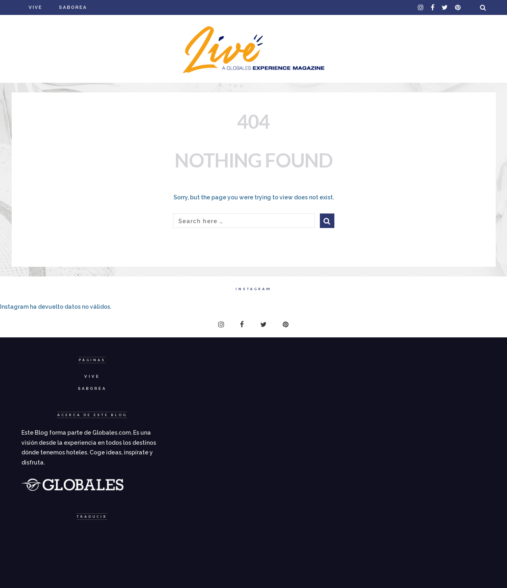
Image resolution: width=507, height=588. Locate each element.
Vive (35, 7)
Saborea (73, 7)
